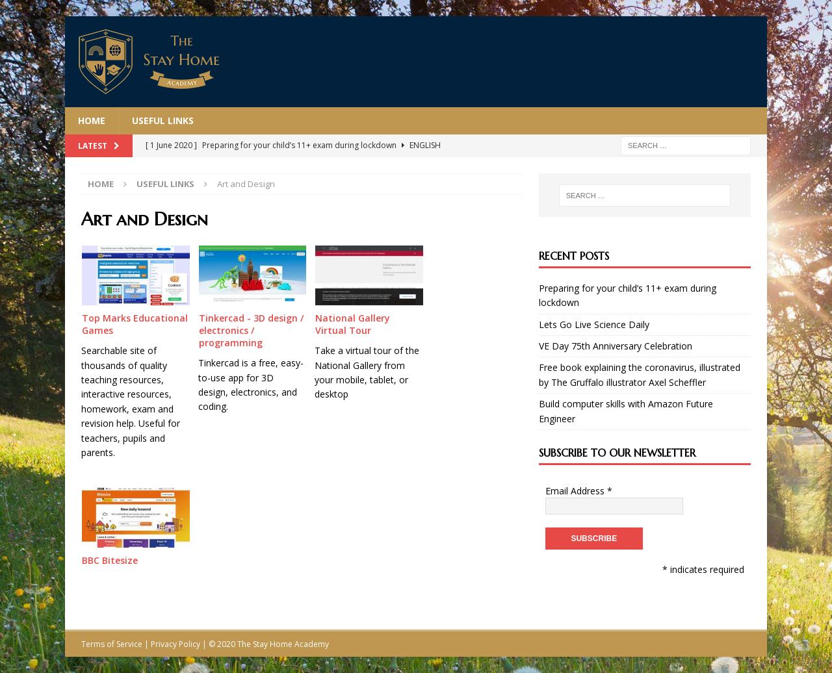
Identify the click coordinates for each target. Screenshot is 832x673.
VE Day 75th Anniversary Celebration (615, 346)
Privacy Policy (175, 644)
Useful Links (163, 120)
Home (91, 120)
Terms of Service (111, 644)
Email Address (578, 491)
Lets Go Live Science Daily (594, 324)
